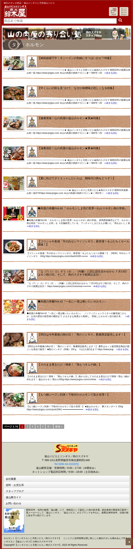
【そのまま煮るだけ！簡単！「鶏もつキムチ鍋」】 (70, 364)
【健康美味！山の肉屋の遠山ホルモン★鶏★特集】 (70, 118)
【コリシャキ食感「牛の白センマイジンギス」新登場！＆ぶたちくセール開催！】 (83, 243)
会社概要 (11, 478)
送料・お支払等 (15, 485)
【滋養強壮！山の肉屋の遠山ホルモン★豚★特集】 (70, 148)
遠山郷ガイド (13, 497)
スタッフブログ (15, 491)
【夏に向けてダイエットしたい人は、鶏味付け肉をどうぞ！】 (76, 178)
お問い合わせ (13, 503)
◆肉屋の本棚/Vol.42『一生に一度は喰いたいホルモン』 (72, 301)
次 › (49, 426)
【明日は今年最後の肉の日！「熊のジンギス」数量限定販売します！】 (82, 334)
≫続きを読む (109, 73)
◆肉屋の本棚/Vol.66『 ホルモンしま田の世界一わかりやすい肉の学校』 (82, 208)
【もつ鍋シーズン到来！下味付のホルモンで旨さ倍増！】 (74, 394)
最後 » (59, 426)
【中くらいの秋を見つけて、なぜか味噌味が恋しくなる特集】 (76, 88)
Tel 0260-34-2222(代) (66, 464)
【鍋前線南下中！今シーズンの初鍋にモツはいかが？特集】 (75, 58)
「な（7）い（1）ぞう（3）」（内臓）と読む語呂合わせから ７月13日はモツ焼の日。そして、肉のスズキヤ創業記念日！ (82, 273)
